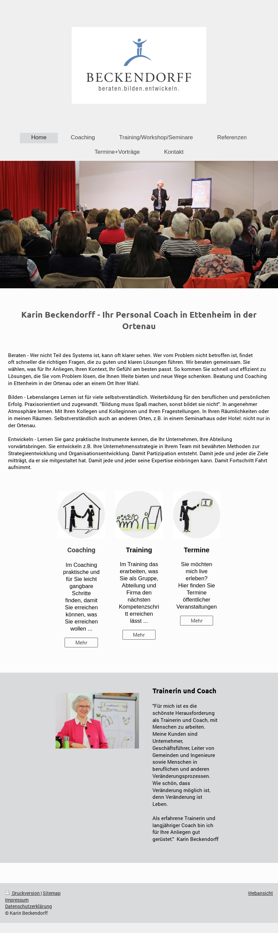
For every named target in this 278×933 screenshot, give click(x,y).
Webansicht (260, 893)
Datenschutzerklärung (28, 906)
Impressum (17, 900)
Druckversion (23, 893)
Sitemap (52, 893)
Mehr (81, 642)
